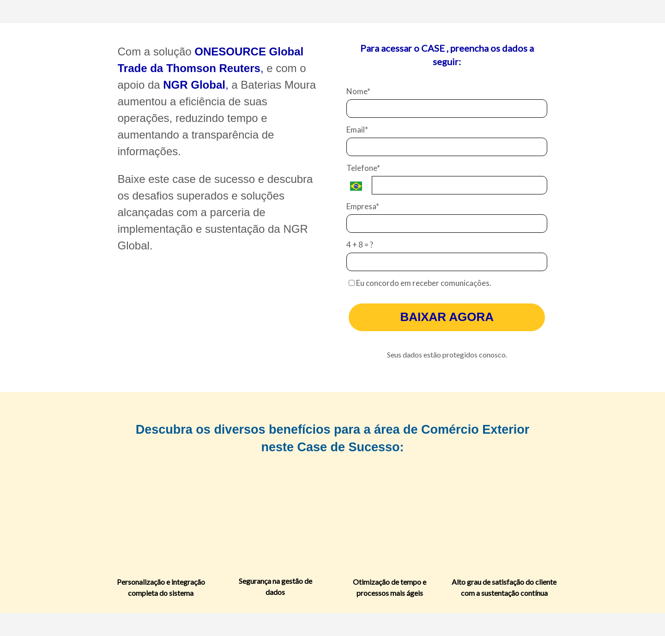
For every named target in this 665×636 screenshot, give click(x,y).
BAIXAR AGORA (447, 317)
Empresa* (362, 206)
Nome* (358, 91)
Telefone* (363, 168)
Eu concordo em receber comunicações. (420, 283)
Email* (357, 129)
